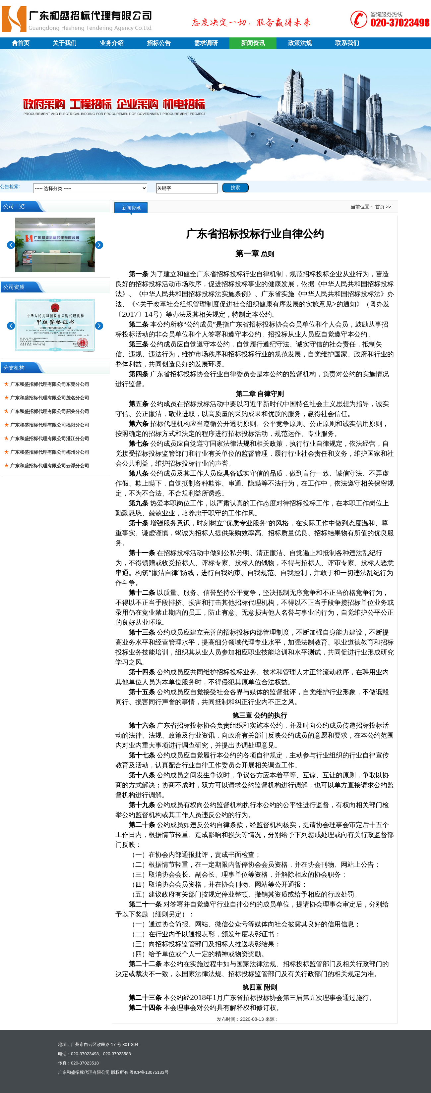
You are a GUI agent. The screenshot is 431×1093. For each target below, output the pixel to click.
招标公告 (159, 43)
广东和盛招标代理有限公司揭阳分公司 (49, 425)
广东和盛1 (215, 115)
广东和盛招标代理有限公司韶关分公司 (49, 411)
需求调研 (206, 43)
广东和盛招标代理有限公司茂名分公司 (49, 397)
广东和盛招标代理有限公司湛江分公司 (49, 438)
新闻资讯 (253, 43)
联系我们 (347, 43)
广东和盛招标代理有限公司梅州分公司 (49, 452)
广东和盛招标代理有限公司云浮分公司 (49, 465)
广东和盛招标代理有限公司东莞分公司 (49, 384)
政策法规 (300, 43)
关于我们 (65, 43)
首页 (21, 42)
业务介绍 (112, 43)
